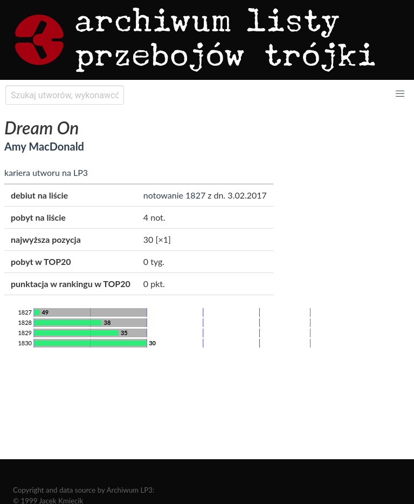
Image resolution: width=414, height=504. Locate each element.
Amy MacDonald (44, 146)
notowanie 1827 (174, 195)
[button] (400, 94)
